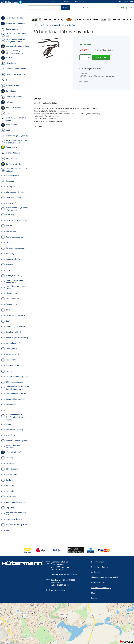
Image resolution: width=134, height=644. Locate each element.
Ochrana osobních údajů (101, 588)
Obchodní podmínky (99, 567)
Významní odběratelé (59, 1)
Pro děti (42, 25)
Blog (93, 593)
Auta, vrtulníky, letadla (56, 25)
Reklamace (95, 572)
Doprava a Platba (98, 562)
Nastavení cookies (98, 582)
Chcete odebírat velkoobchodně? (105, 577)
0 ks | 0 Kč (126, 7)
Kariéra (94, 598)
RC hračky (71, 25)
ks (85, 57)
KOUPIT (101, 57)
